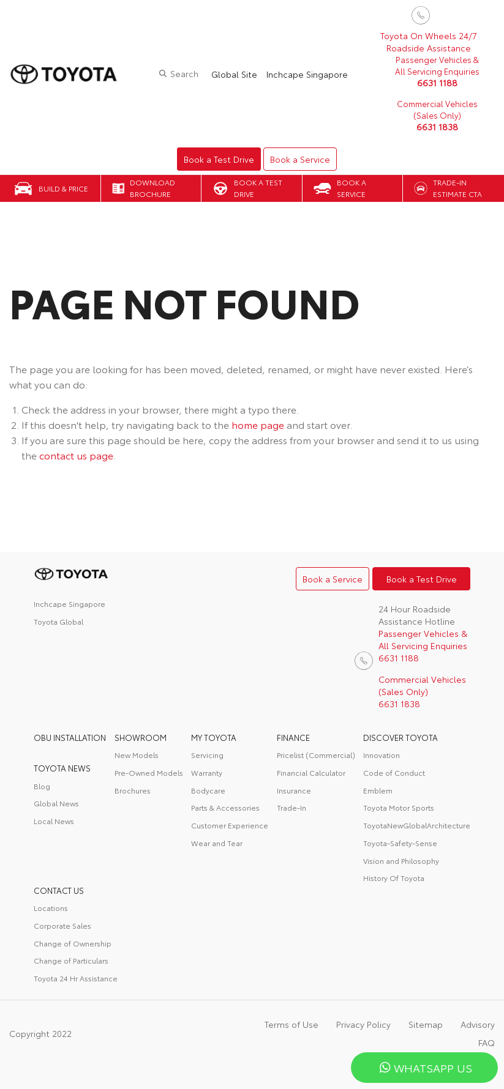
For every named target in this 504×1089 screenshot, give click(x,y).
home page (257, 424)
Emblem (378, 790)
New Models (137, 754)
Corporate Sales (62, 925)
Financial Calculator (311, 772)
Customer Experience (229, 825)
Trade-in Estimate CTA (457, 188)
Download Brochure (152, 188)
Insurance (294, 790)
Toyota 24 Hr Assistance (76, 978)
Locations (51, 907)
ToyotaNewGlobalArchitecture (416, 825)
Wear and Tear (217, 843)
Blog (42, 786)
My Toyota (213, 737)
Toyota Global (58, 621)
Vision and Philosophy (401, 860)
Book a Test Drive (219, 159)
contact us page (76, 455)
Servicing (207, 754)
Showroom (141, 737)
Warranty (206, 772)
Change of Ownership (72, 943)
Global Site (234, 74)
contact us (59, 890)
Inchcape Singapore (307, 74)
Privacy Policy (363, 1024)
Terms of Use (291, 1024)
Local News (54, 821)
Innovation (381, 754)
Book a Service (300, 159)
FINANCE (293, 737)
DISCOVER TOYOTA (400, 737)
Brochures (133, 790)
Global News (56, 803)
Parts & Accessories (225, 807)
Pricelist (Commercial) (316, 754)
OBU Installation (70, 737)
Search (184, 73)
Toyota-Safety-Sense (400, 843)
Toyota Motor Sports (398, 807)
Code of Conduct (394, 772)
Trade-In (291, 807)
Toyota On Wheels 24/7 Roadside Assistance (428, 41)
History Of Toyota (393, 877)
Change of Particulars (71, 960)
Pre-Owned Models (149, 772)
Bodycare (208, 790)
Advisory (478, 1024)
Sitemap (425, 1024)
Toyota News (62, 767)
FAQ (486, 1042)
